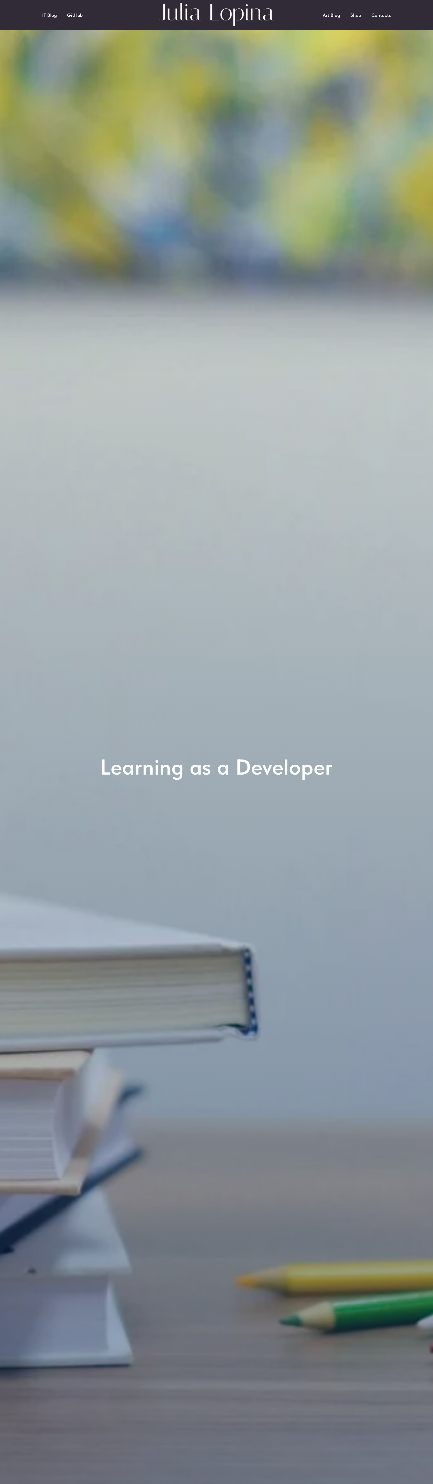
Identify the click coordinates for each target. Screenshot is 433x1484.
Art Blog (331, 15)
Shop (355, 15)
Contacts (381, 15)
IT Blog (49, 15)
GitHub (75, 15)
